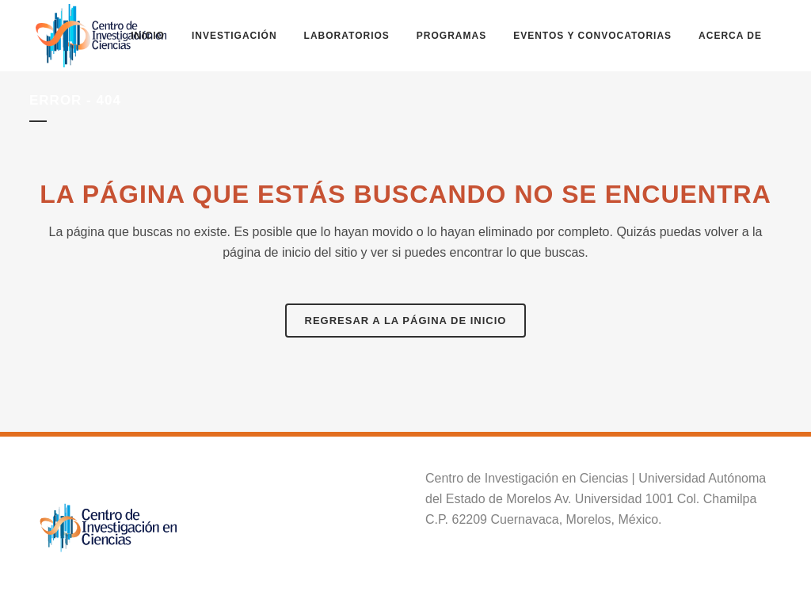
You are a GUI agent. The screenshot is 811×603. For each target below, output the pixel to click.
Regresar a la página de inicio (406, 320)
